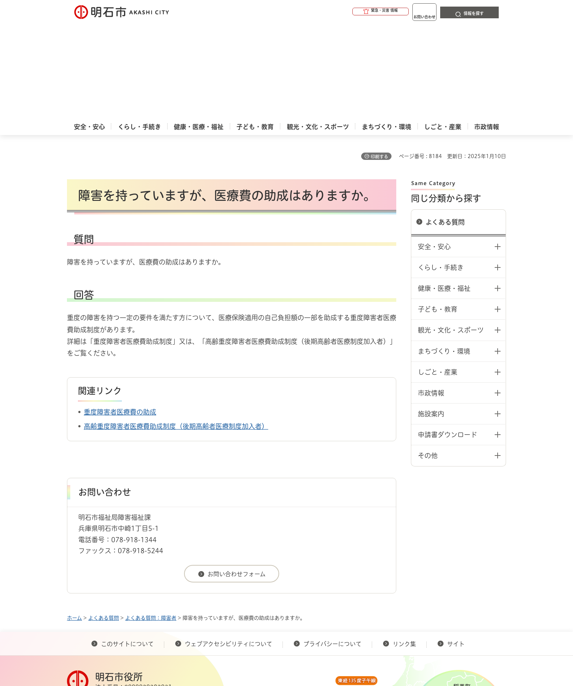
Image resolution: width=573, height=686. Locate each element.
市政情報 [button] (431, 288)
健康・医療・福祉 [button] (444, 183)
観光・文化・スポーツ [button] (451, 225)
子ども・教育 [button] (437, 204)
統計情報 (308, 649)
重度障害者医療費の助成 (120, 307)
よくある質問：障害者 (150, 513)
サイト (456, 539)
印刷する (379, 51)
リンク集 (404, 539)
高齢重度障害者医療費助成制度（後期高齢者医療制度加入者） (176, 321)
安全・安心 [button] (434, 141)
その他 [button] (428, 350)
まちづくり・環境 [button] (444, 246)
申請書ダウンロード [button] (447, 329)
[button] (352, 11)
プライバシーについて (332, 539)
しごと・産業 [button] (437, 267)
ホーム (74, 513)
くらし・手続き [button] (441, 162)
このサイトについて (127, 539)
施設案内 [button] (431, 308)
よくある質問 (445, 117)
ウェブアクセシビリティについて (228, 539)
